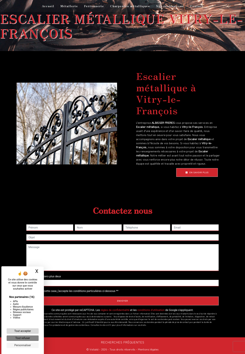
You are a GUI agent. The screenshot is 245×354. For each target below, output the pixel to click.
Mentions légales (148, 349)
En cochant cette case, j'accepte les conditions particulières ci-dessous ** (74, 291)
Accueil (48, 6)
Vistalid (94, 349)
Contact (196, 6)
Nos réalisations (170, 6)
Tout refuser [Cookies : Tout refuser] (22, 338)
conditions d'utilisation (151, 310)
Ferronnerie (94, 6)
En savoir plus (197, 172)
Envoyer (122, 301)
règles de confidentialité (115, 310)
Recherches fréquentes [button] (122, 342)
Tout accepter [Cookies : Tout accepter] (22, 331)
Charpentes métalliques (130, 6)
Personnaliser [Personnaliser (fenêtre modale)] (22, 345)
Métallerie (69, 6)
